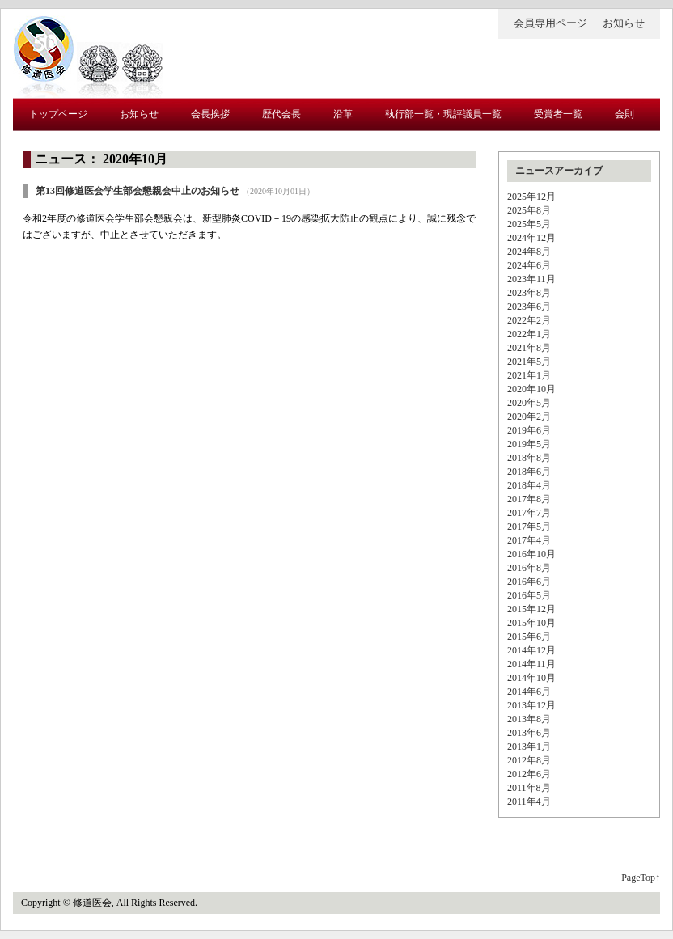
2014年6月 (529, 691)
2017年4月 (529, 540)
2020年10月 (531, 389)
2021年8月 (529, 347)
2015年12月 (531, 609)
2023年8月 (529, 292)
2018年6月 (529, 471)
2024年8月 (529, 251)
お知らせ (624, 23)
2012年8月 (529, 760)
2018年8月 (529, 457)
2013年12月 (531, 705)
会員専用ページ (550, 23)
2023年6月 (529, 306)
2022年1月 (529, 334)
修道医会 (88, 53)
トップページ (58, 114)
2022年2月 (529, 320)
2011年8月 (529, 787)
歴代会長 (281, 114)
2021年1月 (529, 375)
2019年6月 (529, 430)
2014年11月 (531, 664)
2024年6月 (529, 265)
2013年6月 (529, 732)
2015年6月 (529, 636)
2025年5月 (529, 224)
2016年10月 (531, 554)
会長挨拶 (210, 114)
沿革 (343, 114)
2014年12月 (531, 650)
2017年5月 (529, 526)
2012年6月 (529, 774)
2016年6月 (529, 581)
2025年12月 (531, 196)
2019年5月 (529, 444)
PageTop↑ (640, 877)
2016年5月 (529, 595)
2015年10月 (531, 622)
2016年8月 (529, 567)
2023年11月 (531, 279)
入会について (58, 147)
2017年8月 (529, 499)
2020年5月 (529, 402)
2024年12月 (531, 237)
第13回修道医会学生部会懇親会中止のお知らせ (137, 191)
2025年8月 (529, 210)
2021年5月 (529, 361)
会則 (624, 114)
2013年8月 (529, 719)
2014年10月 (531, 677)
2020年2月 (529, 416)
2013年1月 (529, 746)
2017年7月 (529, 512)
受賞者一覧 (558, 114)
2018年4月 (529, 485)
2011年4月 (529, 801)
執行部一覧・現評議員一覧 (443, 114)
